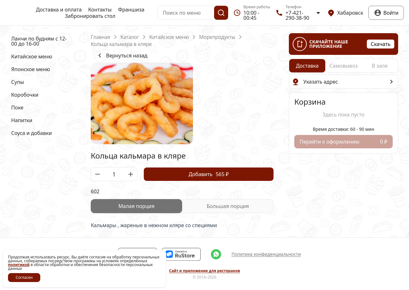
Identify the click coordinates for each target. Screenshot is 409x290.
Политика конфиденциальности (266, 254)
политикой (19, 264)
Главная (100, 37)
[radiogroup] (182, 206)
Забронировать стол (90, 16)
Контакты (100, 9)
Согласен (24, 277)
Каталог (129, 37)
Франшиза (131, 9)
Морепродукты (217, 37)
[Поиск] (221, 13)
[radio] (136, 206)
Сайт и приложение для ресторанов (204, 270)
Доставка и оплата (59, 9)
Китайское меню (169, 37)
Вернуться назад (121, 55)
